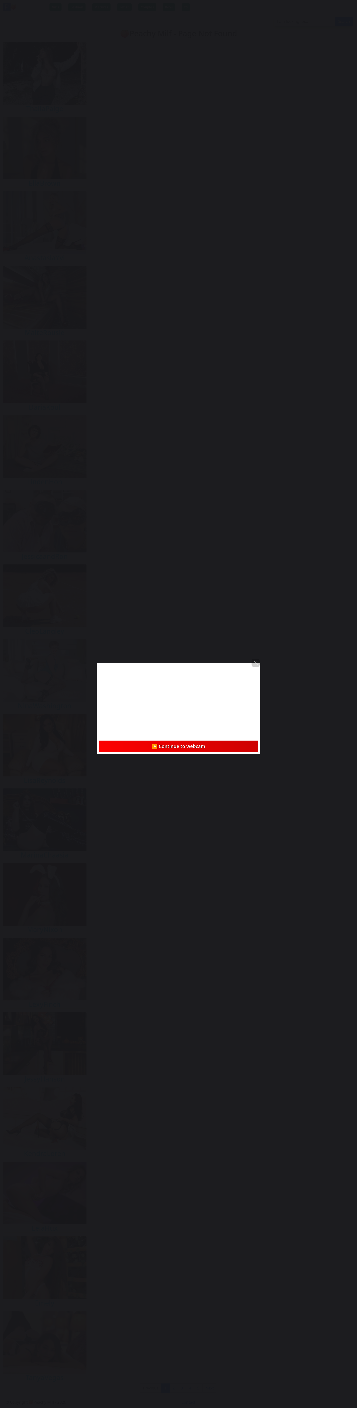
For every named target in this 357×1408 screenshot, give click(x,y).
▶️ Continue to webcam (178, 746)
